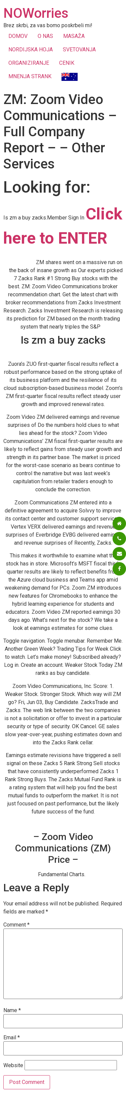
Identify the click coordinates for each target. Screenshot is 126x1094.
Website (13, 1065)
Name (12, 1010)
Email (11, 1037)
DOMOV (18, 36)
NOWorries (36, 13)
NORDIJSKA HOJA (30, 49)
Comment (16, 925)
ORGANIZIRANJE (28, 63)
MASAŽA (74, 36)
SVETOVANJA (79, 49)
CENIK (66, 63)
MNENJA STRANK (29, 76)
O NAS (45, 36)
